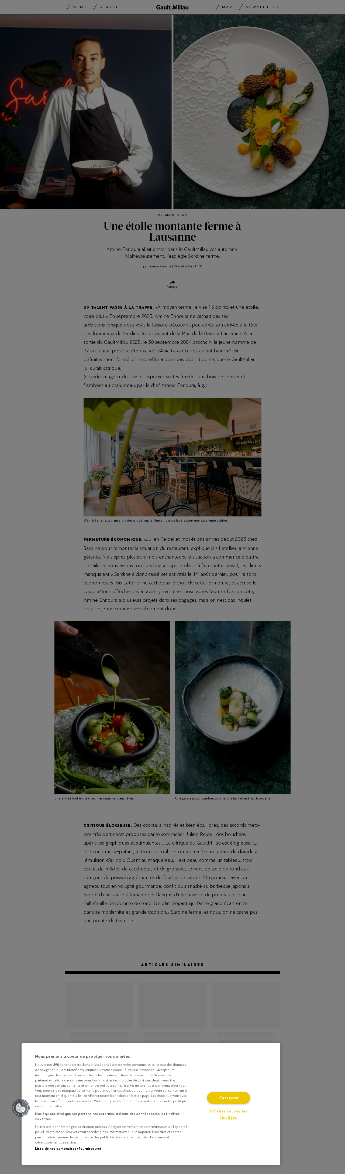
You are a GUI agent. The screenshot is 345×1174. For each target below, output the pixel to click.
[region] (151, 1104)
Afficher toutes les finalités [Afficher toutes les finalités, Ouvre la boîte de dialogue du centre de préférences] (228, 1114)
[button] (20, 1108)
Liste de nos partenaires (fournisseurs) (68, 1148)
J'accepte (229, 1098)
